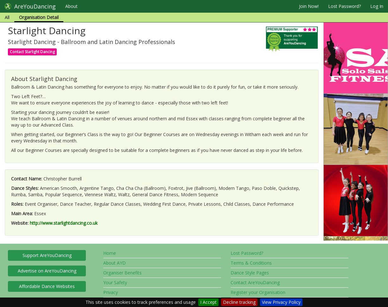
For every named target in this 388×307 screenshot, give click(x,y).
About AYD (114, 263)
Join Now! (309, 6)
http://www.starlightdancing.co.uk (64, 223)
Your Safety (115, 282)
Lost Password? (344, 6)
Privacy (110, 292)
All (7, 17)
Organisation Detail (39, 17)
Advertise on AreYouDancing (47, 271)
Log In (376, 6)
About (71, 6)
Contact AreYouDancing (255, 282)
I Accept (208, 302)
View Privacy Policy (281, 302)
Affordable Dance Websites (47, 286)
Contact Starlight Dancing (32, 51)
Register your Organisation (258, 292)
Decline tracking (239, 302)
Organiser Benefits (122, 273)
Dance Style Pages (250, 273)
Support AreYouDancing (47, 255)
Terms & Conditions (251, 263)
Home (109, 253)
